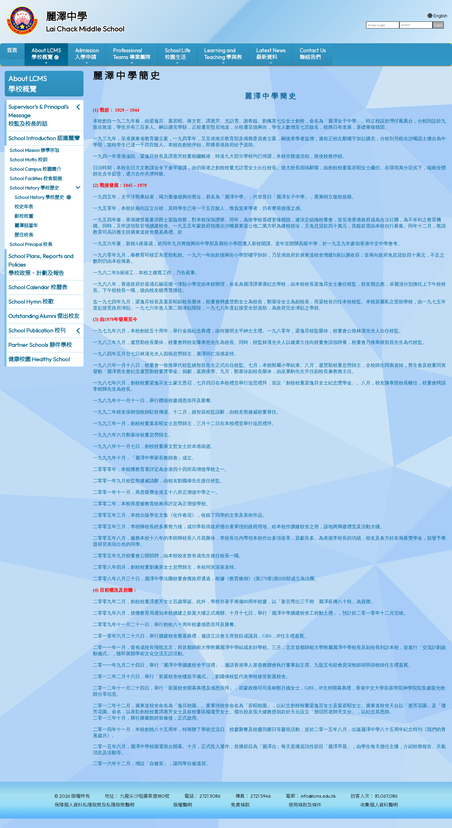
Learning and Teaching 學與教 (223, 56)
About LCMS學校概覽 (46, 56)
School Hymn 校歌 (31, 301)
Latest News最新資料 (271, 56)
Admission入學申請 (87, 56)
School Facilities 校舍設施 (35, 178)
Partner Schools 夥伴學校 (40, 344)
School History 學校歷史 (34, 188)
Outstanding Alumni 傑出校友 (43, 316)
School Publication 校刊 (37, 330)
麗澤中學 (66, 16)
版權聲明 (182, 805)
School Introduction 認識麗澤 (43, 138)
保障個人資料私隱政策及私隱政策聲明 (94, 805)
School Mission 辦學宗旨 (34, 150)
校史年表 (23, 207)
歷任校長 (23, 235)
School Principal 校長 (30, 244)
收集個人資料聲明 (379, 805)
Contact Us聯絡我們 (313, 54)
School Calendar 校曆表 (37, 287)
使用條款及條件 (304, 805)
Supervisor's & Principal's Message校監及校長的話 (38, 115)
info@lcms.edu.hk (318, 796)
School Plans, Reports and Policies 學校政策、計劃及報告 (40, 264)
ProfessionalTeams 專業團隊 (132, 56)
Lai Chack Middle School (85, 29)
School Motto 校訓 (28, 160)
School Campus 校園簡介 (35, 169)
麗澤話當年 (26, 225)
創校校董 (23, 216)
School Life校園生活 (177, 56)
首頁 (12, 50)
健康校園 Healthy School (39, 359)
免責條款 (240, 805)
